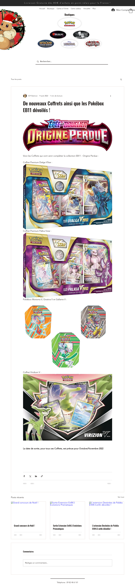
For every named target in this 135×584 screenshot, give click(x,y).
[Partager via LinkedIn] (36, 476)
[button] (131, 11)
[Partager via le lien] (42, 476)
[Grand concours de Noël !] (28, 511)
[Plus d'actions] (110, 95)
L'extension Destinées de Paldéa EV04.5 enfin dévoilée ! (105, 527)
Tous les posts (16, 79)
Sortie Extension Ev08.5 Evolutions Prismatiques (67, 527)
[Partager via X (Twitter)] (30, 476)
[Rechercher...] (71, 61)
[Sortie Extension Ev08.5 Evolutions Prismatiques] (67, 511)
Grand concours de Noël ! (24, 525)
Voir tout (121, 497)
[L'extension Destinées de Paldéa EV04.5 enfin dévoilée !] (106, 511)
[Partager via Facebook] (24, 476)
